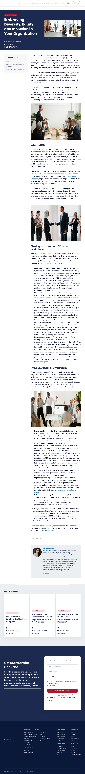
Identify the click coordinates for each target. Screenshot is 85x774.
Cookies (19, 771)
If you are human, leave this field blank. (61, 698)
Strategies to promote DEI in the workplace (15, 65)
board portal (50, 531)
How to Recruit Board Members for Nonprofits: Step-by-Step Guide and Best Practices (42, 618)
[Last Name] (70, 661)
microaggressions (54, 453)
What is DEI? (9, 61)
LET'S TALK (76, 3)
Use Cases (27, 743)
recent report (65, 463)
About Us (73, 732)
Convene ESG (61, 736)
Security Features (45, 739)
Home (5, 8)
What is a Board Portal (30, 734)
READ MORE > (10, 633)
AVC (41, 734)
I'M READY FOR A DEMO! (62, 691)
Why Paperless (28, 752)
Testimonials (61, 750)
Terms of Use (25, 771)
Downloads (60, 755)
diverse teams (74, 65)
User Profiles (27, 745)
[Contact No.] (62, 677)
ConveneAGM (61, 734)
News (72, 736)
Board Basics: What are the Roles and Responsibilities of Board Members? (68, 618)
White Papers (61, 753)
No (53, 685)
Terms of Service (60, 695)
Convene (60, 732)
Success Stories (61, 748)
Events (59, 757)
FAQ (41, 741)
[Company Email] (62, 671)
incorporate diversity (38, 58)
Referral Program (76, 754)
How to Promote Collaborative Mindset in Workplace (16, 619)
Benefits (26, 750)
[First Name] (54, 661)
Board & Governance (10, 15)
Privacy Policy (73, 694)
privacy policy (59, 681)
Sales (72, 746)
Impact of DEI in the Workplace (15, 69)
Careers (73, 734)
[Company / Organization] (62, 666)
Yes (49, 685)
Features (42, 736)
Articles (9, 8)
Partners (73, 752)
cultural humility (40, 283)
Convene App (28, 740)
